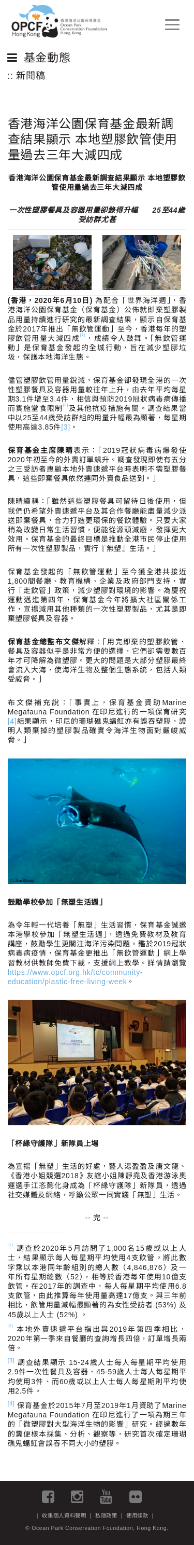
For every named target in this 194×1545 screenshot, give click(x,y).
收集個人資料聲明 (64, 1516)
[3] (65, 427)
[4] (12, 721)
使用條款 (137, 1516)
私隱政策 (106, 1516)
